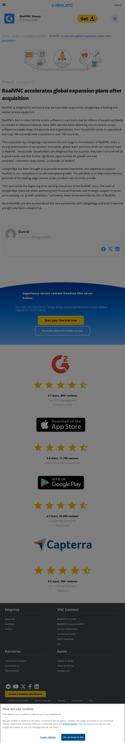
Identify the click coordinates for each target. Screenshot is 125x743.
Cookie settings (48, 739)
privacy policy (70, 726)
